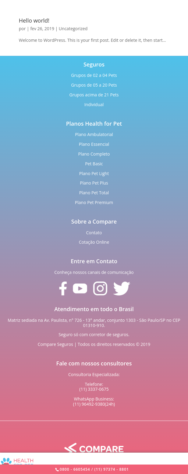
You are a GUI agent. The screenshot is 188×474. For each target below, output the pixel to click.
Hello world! (34, 20)
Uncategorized (73, 28)
